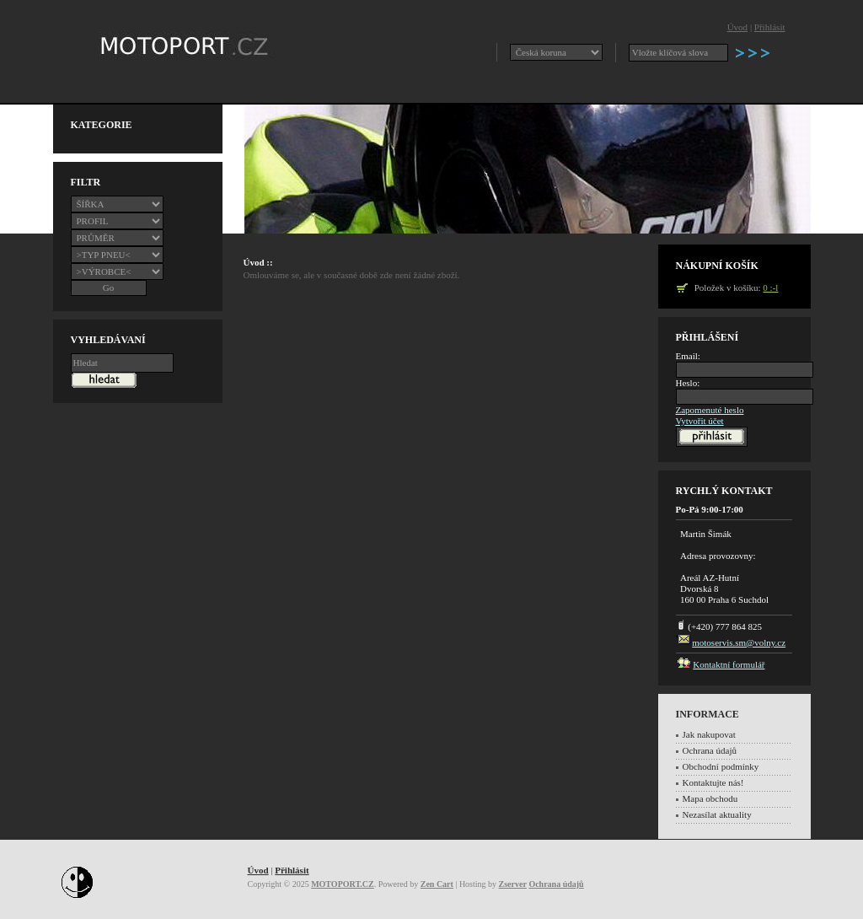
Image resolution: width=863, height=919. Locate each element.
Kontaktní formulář (728, 664)
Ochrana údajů (710, 750)
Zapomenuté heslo (710, 410)
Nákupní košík (717, 265)
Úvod (737, 27)
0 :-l (770, 287)
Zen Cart (437, 884)
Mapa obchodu (710, 798)
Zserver (513, 884)
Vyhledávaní (108, 340)
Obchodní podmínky (721, 766)
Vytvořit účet (700, 421)
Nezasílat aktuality (717, 814)
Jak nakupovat (709, 734)
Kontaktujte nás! (713, 782)
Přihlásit (769, 27)
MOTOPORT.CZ (342, 884)
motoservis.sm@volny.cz (738, 642)
